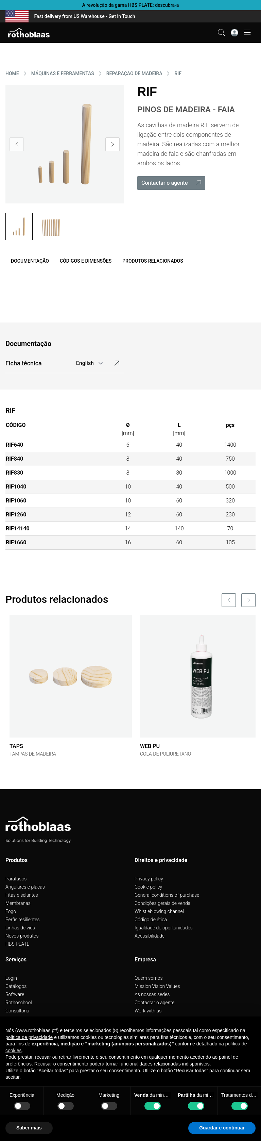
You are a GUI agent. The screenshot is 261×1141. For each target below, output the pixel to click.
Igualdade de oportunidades (164, 927)
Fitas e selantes (21, 895)
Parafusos (16, 878)
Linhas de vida (20, 927)
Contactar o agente (154, 1002)
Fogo (10, 911)
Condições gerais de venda (162, 903)
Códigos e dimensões (85, 261)
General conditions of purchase (167, 895)
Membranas (18, 903)
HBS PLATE (17, 944)
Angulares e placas (25, 887)
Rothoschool (18, 1002)
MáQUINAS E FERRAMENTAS (62, 73)
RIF (177, 73)
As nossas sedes (152, 994)
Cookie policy (148, 887)
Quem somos (149, 978)
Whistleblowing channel (159, 911)
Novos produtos (22, 936)
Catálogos (16, 986)
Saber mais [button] (29, 1127)
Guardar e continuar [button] (222, 1127)
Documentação (30, 261)
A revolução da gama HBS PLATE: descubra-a (130, 5)
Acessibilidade (149, 936)
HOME (12, 73)
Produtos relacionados (152, 261)
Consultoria (17, 1010)
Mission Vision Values (157, 986)
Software (14, 994)
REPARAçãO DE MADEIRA (134, 73)
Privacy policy (149, 878)
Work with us (148, 1010)
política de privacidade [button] (29, 1037)
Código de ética (151, 919)
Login (11, 978)
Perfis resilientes (22, 919)
